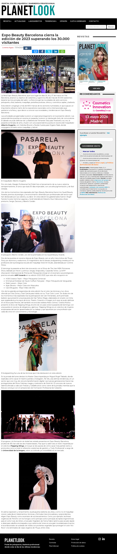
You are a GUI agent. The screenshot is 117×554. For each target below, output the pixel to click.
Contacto (94, 21)
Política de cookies (78, 546)
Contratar (52, 543)
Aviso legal (75, 539)
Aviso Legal (100, 163)
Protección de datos (78, 543)
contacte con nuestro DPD (98, 187)
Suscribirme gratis (91, 146)
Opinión (63, 21)
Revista (7, 21)
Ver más (96, 88)
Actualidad (20, 21)
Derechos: (100, 182)
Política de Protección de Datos (93, 193)
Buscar (111, 27)
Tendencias (51, 21)
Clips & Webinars (78, 21)
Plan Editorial (53, 546)
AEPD (83, 192)
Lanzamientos (35, 21)
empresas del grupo (101, 180)
